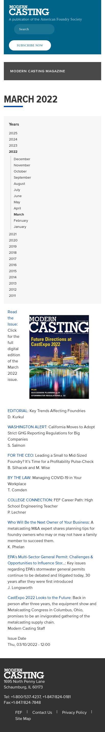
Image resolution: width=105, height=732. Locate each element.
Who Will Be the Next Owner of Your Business (48, 522)
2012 (13, 289)
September (22, 177)
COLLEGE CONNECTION (30, 500)
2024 (13, 139)
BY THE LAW (19, 477)
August (19, 183)
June (18, 196)
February (21, 220)
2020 (13, 240)
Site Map (23, 718)
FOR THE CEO (20, 455)
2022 (13, 151)
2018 (13, 252)
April (17, 208)
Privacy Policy (74, 712)
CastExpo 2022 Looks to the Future (39, 597)
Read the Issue (12, 318)
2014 (13, 277)
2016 (13, 265)
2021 (13, 234)
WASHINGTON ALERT (27, 427)
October (20, 171)
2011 (12, 295)
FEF (18, 712)
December (22, 159)
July (17, 190)
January (20, 227)
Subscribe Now (30, 45)
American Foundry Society (61, 19)
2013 (13, 283)
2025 (13, 133)
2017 (12, 259)
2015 (13, 271)
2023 (13, 145)
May (17, 202)
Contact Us (42, 712)
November (22, 165)
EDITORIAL (18, 410)
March (19, 214)
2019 (13, 246)
